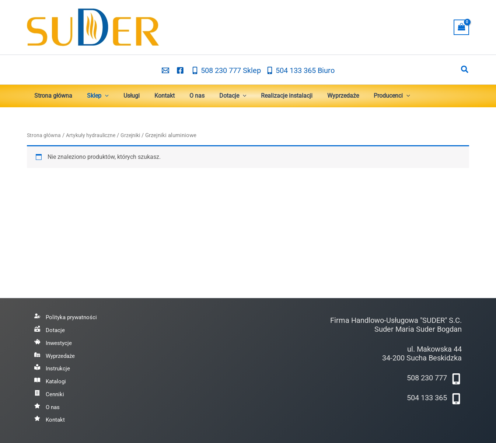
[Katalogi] (50, 379)
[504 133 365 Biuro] (300, 70)
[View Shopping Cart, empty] (461, 27)
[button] (465, 69)
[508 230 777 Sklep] (226, 70)
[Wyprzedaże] (55, 352)
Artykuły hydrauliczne (93, 135)
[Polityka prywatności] (67, 312)
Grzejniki (135, 135)
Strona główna (44, 135)
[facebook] (181, 70)
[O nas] (47, 406)
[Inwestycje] (53, 339)
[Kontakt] (50, 420)
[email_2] (166, 70)
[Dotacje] (50, 326)
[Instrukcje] (52, 366)
